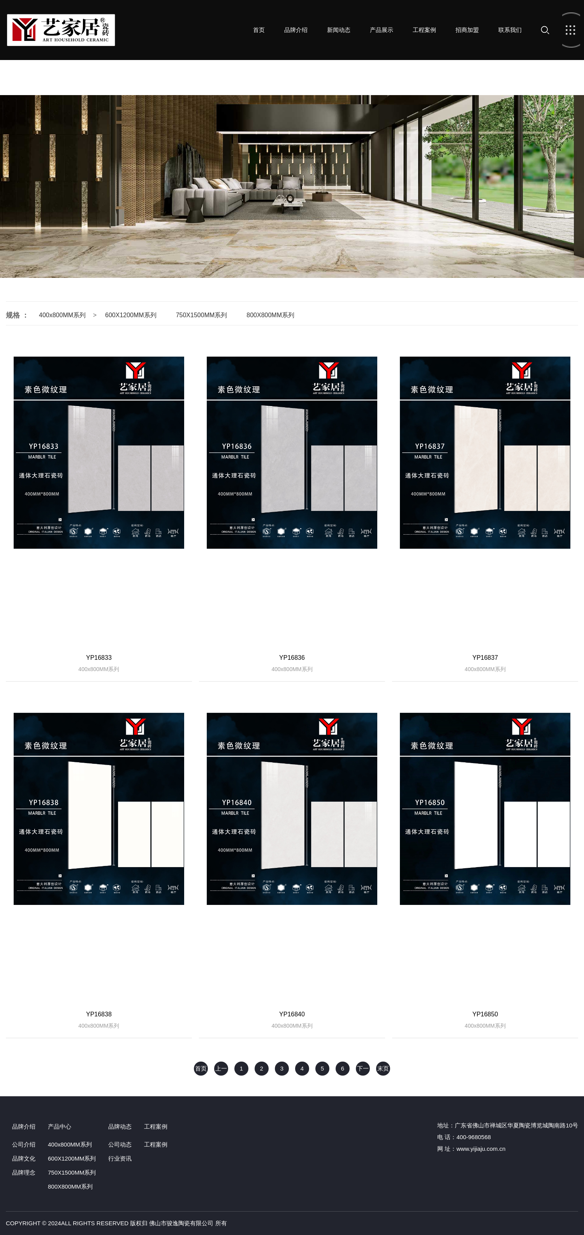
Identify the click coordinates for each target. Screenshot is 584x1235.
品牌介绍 (296, 30)
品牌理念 (23, 1172)
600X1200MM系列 (131, 315)
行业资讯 (120, 1158)
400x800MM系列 (62, 315)
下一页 (363, 1070)
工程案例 (424, 30)
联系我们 (510, 30)
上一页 (221, 1070)
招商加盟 (467, 30)
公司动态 (120, 1144)
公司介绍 (23, 1144)
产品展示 (381, 30)
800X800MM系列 (270, 315)
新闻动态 (338, 30)
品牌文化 (23, 1158)
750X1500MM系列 (201, 315)
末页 (383, 1068)
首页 (61, 30)
